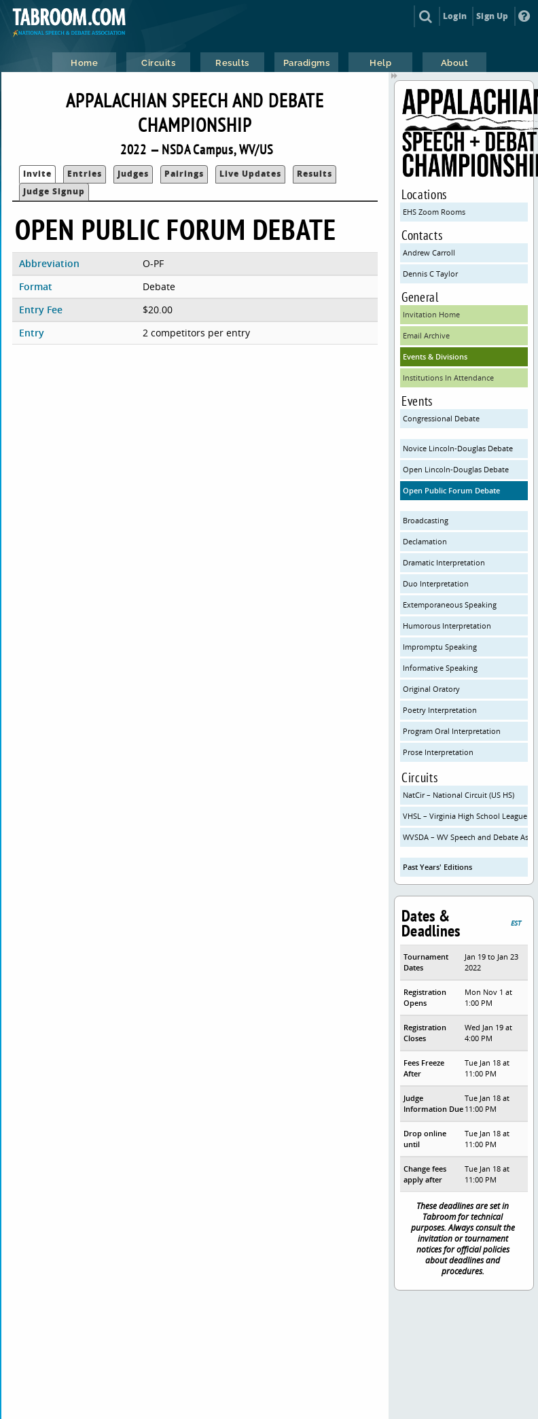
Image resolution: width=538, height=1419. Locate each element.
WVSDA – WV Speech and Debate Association (465, 837)
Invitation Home (431, 314)
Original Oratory (431, 689)
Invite (37, 173)
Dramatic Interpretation (444, 562)
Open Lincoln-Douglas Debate (456, 469)
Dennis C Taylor (430, 273)
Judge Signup (54, 191)
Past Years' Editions (437, 867)
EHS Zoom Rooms (434, 212)
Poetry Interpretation (440, 710)
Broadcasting (425, 520)
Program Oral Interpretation (452, 731)
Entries (84, 173)
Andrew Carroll (429, 252)
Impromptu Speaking (440, 647)
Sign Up (492, 16)
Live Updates (250, 173)
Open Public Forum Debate (451, 490)
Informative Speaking (440, 668)
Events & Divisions (435, 356)
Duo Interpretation (436, 583)
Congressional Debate (441, 418)
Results (314, 173)
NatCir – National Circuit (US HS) (458, 795)
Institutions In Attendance (448, 377)
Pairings (184, 173)
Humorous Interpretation (447, 625)
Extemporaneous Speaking (450, 604)
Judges (133, 173)
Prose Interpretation (438, 752)
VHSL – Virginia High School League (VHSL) (465, 816)
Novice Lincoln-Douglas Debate (458, 448)
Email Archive (426, 335)
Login (455, 16)
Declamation (425, 541)
